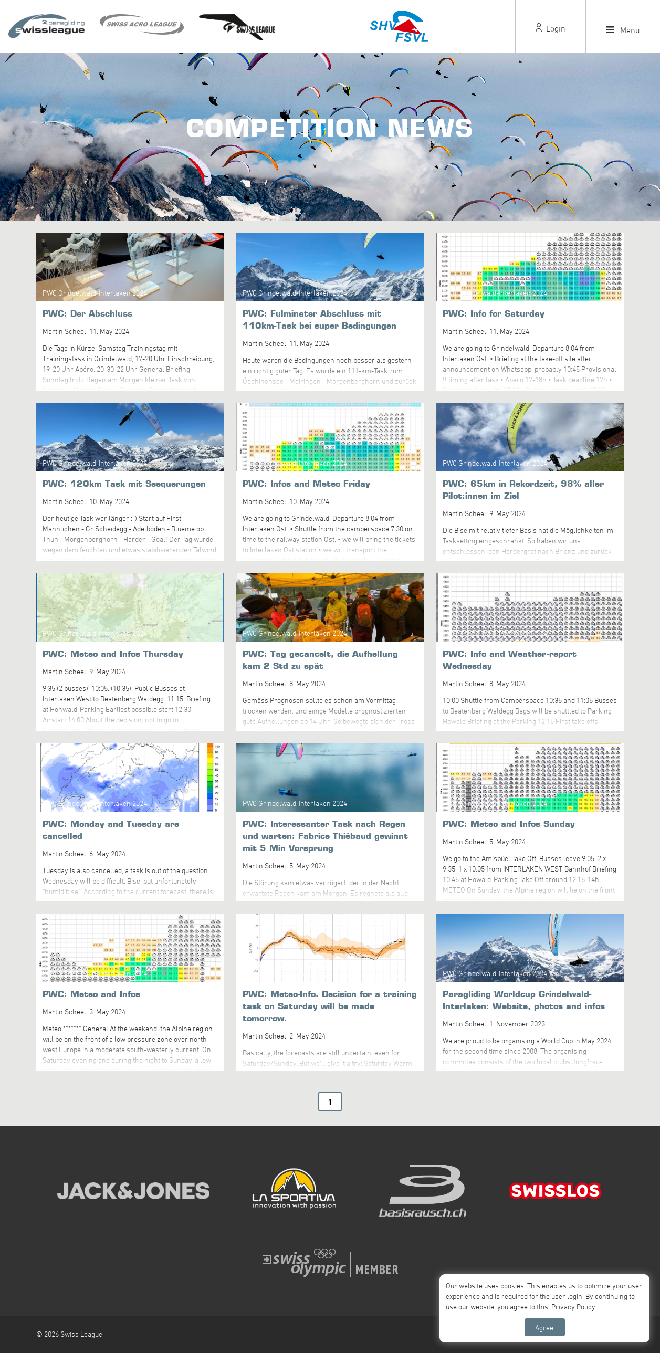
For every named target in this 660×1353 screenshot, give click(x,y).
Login (550, 28)
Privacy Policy (573, 1306)
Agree (544, 1327)
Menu (623, 30)
